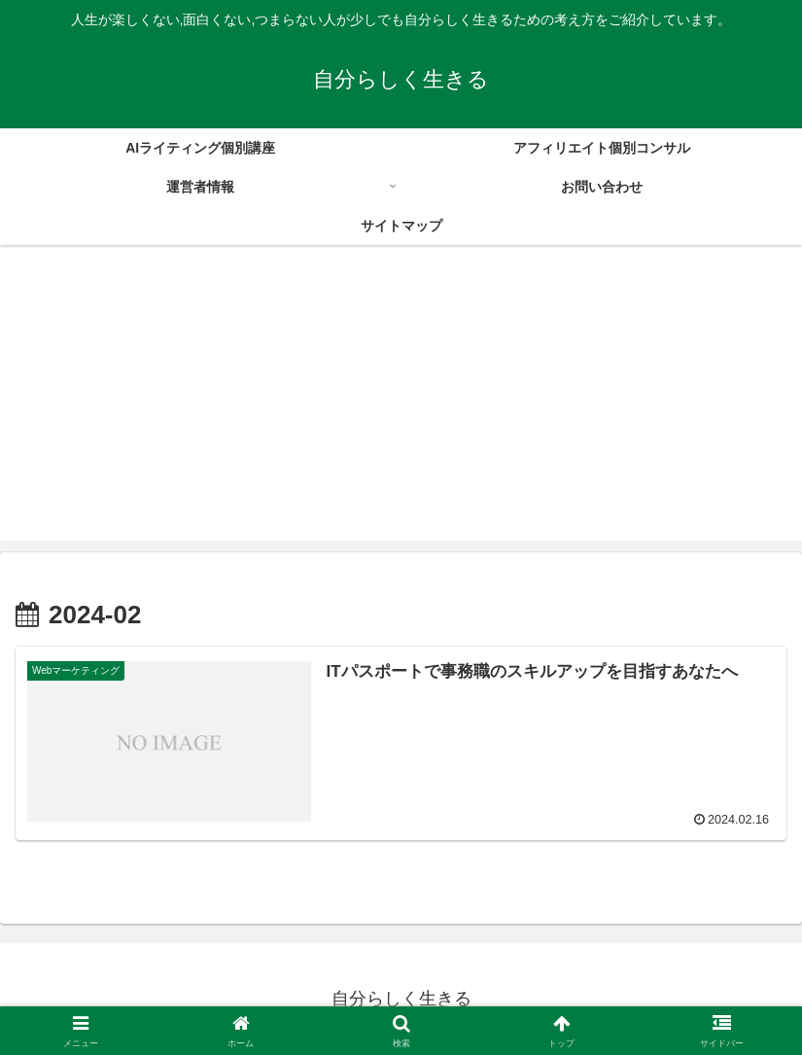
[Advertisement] (401, 404)
